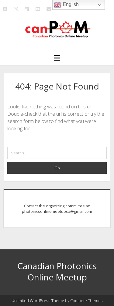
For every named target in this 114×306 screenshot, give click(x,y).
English (66, 5)
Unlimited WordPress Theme (38, 300)
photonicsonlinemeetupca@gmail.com (57, 211)
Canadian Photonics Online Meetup (57, 271)
